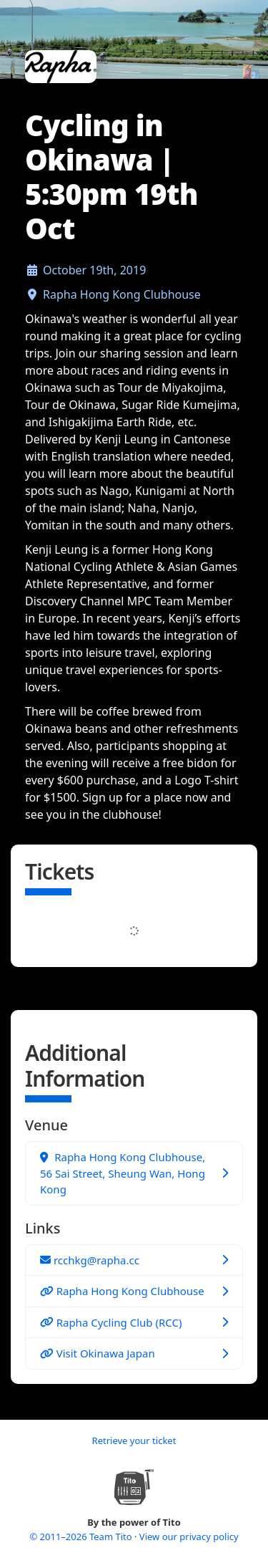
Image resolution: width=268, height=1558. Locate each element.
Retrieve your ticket (134, 1440)
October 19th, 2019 (94, 270)
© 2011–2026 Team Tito (81, 1536)
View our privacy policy (189, 1536)
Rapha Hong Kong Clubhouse (122, 294)
